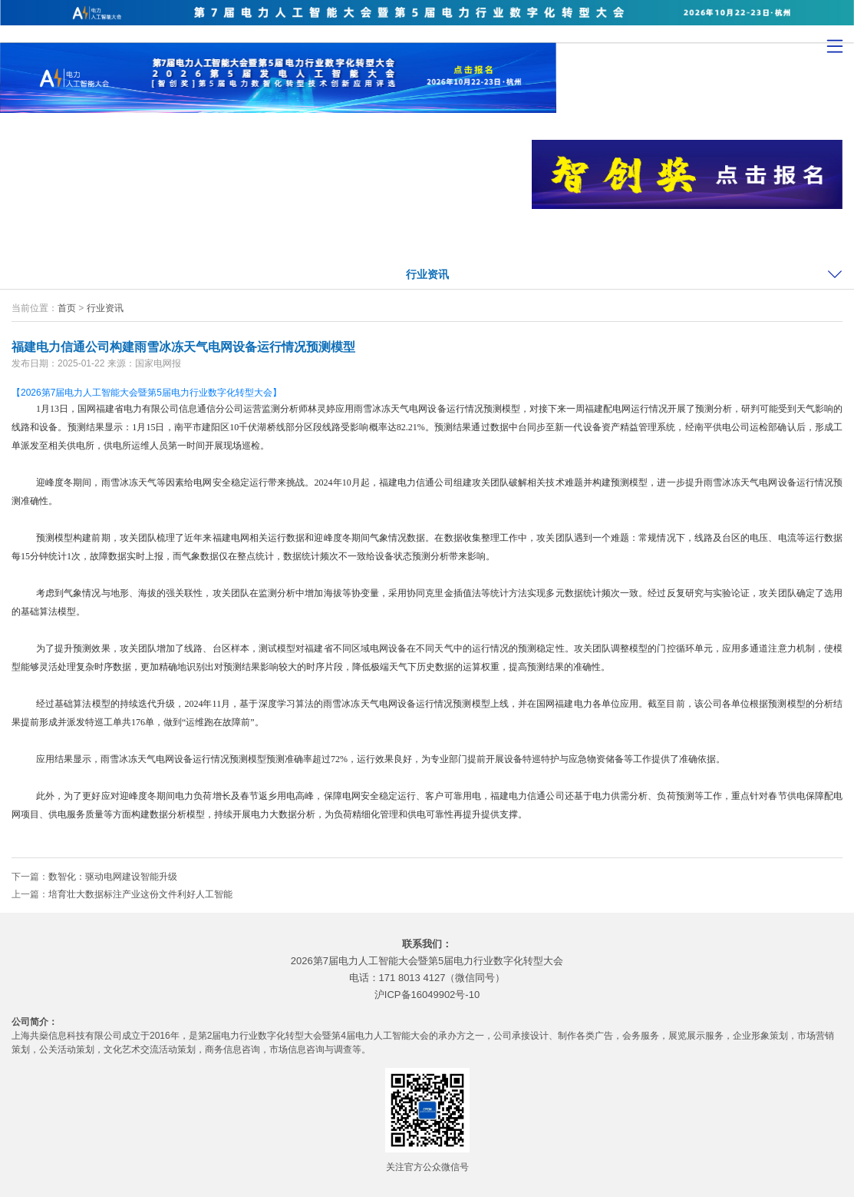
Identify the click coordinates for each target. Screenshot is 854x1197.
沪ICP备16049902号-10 (427, 994)
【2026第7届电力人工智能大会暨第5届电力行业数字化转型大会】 (147, 392)
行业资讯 (427, 274)
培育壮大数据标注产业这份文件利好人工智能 (140, 894)
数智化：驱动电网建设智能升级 (112, 876)
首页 (67, 308)
